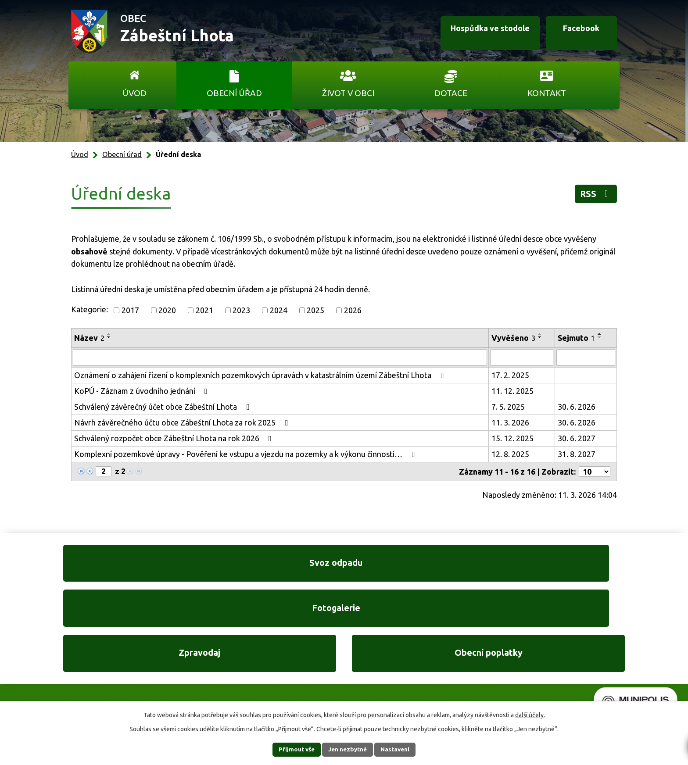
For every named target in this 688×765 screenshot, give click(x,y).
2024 (278, 310)
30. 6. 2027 (576, 438)
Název (89, 337)
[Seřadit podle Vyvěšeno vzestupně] (540, 334)
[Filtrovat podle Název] (280, 357)
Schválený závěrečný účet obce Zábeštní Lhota (163, 406)
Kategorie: (89, 309)
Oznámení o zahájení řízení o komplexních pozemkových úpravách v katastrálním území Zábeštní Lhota (260, 375)
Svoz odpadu (124, 566)
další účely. (530, 714)
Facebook (576, 32)
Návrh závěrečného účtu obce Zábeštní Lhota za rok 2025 (182, 422)
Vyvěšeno (513, 337)
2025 (315, 310)
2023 (241, 310)
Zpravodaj (417, 566)
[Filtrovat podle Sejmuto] (585, 357)
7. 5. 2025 (508, 406)
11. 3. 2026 (510, 422)
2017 (130, 310)
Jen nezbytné (348, 749)
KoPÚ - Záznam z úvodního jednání (142, 390)
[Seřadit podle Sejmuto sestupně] (600, 337)
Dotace (450, 93)
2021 (204, 310)
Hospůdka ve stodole (477, 32)
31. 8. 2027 (576, 454)
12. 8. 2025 (510, 454)
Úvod (134, 93)
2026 (353, 310)
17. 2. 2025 (510, 375)
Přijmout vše (291, 749)
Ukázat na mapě (458, 670)
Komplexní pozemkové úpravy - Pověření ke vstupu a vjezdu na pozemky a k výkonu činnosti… (246, 454)
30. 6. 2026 (576, 406)
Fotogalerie (270, 566)
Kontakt (546, 93)
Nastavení (400, 749)
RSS (593, 195)
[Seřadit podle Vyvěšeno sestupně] (540, 337)
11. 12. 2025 (512, 390)
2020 (167, 310)
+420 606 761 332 (250, 652)
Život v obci (348, 93)
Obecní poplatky (563, 566)
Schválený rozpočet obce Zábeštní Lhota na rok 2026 (174, 438)
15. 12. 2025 (512, 438)
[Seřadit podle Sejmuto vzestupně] (600, 334)
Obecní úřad (234, 93)
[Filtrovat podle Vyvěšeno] (521, 357)
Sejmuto (576, 337)
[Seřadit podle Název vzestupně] (109, 334)
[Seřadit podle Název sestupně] (109, 337)
